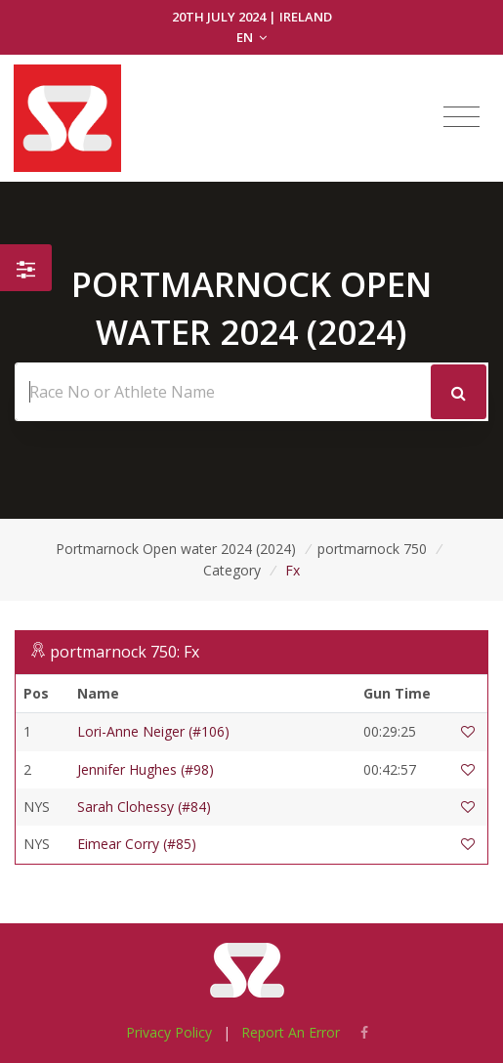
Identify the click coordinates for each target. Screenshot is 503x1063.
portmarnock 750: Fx (124, 651)
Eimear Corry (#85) (136, 843)
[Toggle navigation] (461, 117)
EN (251, 37)
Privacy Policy (169, 1032)
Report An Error (290, 1032)
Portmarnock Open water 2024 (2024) (176, 548)
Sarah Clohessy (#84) (144, 806)
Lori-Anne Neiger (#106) (153, 731)
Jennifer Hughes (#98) (145, 769)
